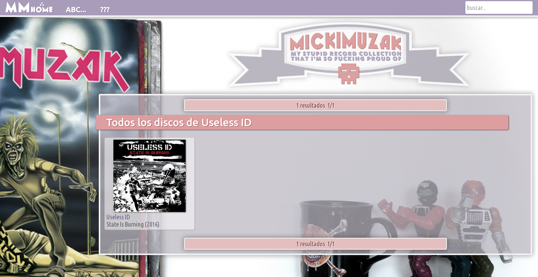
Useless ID (118, 216)
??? (105, 9)
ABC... (76, 9)
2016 (152, 224)
